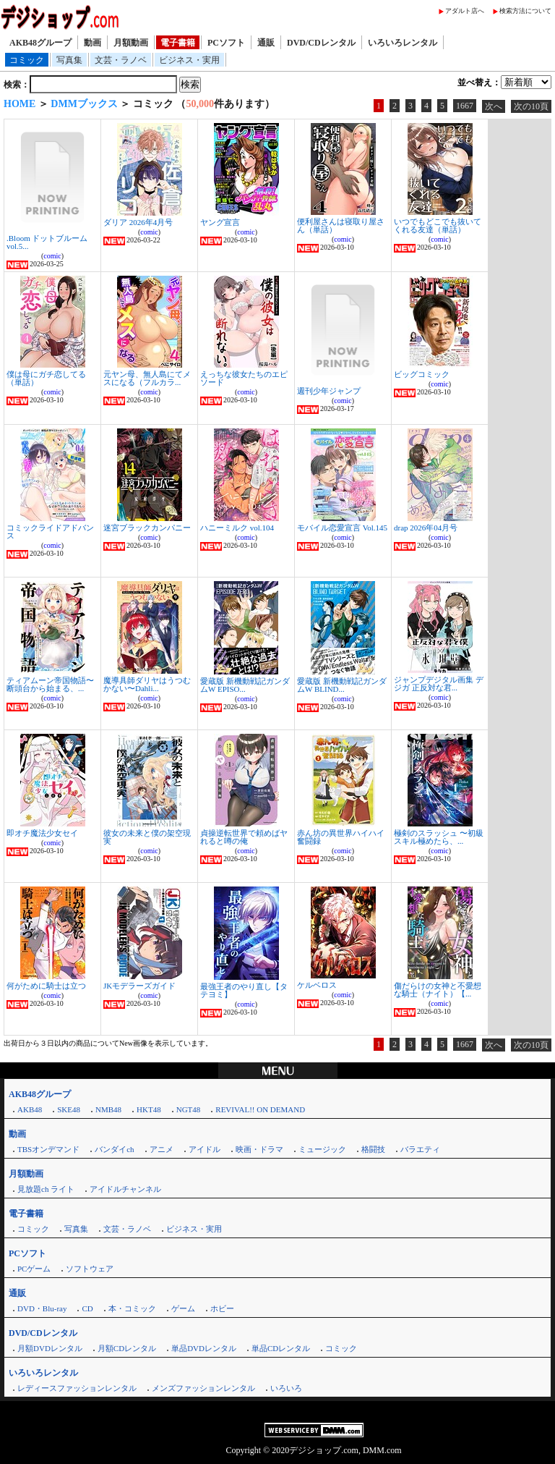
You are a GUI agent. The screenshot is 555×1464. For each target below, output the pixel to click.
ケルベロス (317, 985)
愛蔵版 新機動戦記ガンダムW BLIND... (342, 685)
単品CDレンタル (280, 1348)
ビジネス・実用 (189, 60)
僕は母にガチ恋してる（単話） (46, 378)
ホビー (222, 1308)
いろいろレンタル (402, 43)
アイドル (204, 1149)
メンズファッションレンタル (203, 1388)
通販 (266, 43)
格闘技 (373, 1149)
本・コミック (132, 1308)
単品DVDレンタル (203, 1348)
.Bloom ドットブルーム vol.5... (47, 242)
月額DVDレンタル (49, 1348)
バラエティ (420, 1149)
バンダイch (114, 1149)
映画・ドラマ (259, 1149)
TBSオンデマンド (48, 1149)
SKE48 (68, 1109)
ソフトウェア (89, 1268)
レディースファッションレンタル (77, 1388)
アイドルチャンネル (125, 1189)
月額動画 (130, 43)
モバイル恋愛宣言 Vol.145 (342, 527)
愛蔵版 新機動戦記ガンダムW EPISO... (245, 685)
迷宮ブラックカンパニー (147, 527)
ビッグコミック (421, 374)
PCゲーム (34, 1268)
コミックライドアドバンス (50, 531)
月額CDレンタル (127, 1348)
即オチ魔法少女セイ (42, 833)
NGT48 (188, 1109)
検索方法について (525, 10)
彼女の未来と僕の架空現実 (147, 837)
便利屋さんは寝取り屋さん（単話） (340, 225)
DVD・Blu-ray (41, 1308)
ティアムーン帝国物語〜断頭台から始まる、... (50, 684)
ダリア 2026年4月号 (138, 222)
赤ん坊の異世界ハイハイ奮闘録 (340, 837)
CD (87, 1308)
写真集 (69, 60)
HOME (19, 103)
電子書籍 (177, 43)
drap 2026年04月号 (425, 527)
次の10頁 (531, 106)
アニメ (161, 1149)
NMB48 (108, 1109)
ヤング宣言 (220, 222)
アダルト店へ (464, 10)
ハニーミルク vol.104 (237, 527)
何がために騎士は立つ (46, 985)
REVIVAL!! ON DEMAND (260, 1109)
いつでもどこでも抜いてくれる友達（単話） (437, 225)
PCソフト (226, 43)
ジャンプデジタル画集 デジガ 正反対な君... (438, 683)
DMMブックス (84, 103)
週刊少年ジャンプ (329, 390)
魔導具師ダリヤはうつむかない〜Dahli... (147, 684)
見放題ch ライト (45, 1189)
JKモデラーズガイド (139, 985)
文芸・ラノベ (121, 60)
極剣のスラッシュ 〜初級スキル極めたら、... (438, 837)
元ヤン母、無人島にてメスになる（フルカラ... (147, 378)
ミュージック (322, 1149)
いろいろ (286, 1388)
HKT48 (149, 1109)
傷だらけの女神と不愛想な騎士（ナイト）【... (437, 989)
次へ (493, 106)
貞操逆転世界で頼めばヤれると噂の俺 (244, 837)
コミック (26, 60)
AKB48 (29, 1109)
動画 (92, 43)
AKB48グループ (40, 43)
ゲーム (183, 1308)
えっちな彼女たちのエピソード (244, 378)
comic (52, 256)
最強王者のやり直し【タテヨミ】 (244, 990)
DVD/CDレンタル (321, 43)
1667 (464, 106)
